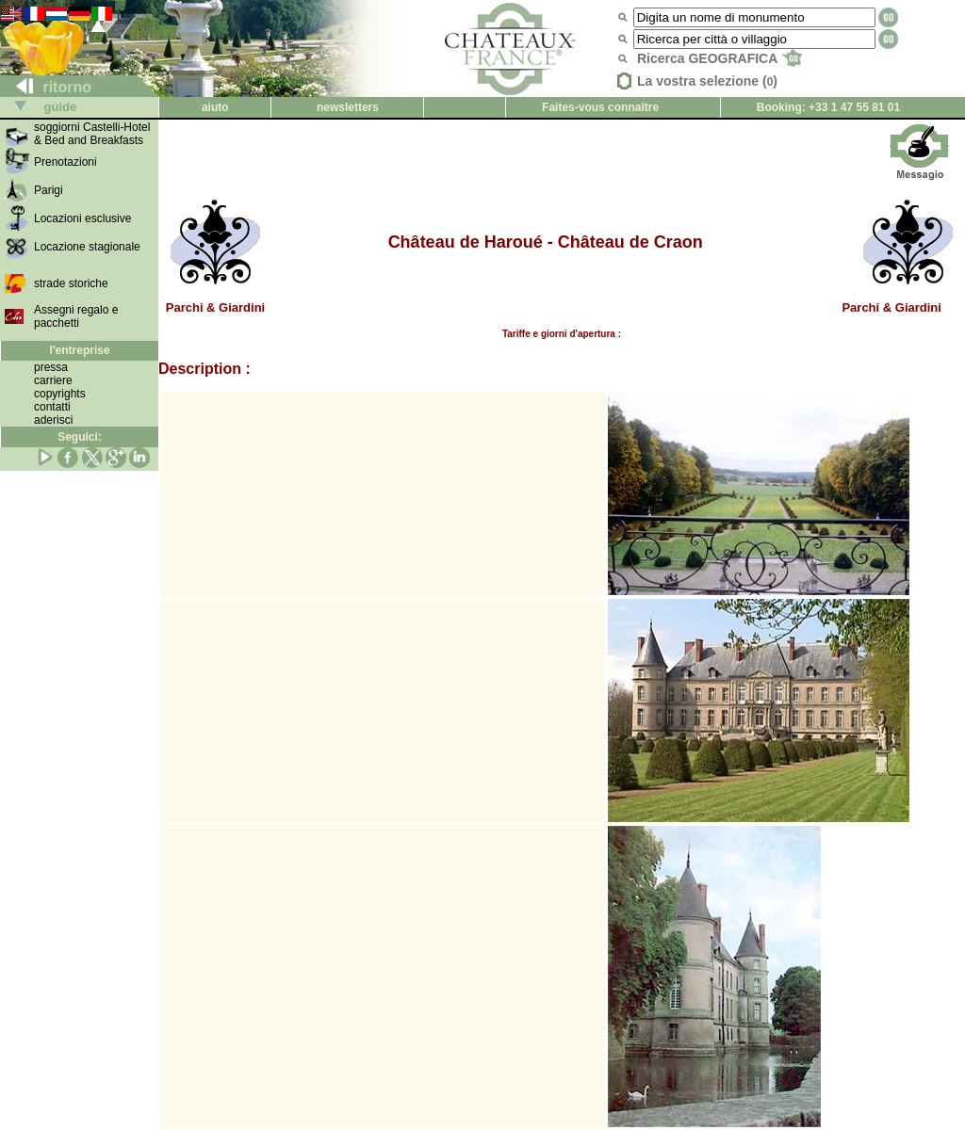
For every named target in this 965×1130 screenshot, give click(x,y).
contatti (52, 406)
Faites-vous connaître (600, 107)
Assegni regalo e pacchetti (76, 316)
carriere (53, 380)
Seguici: (79, 437)
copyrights (60, 393)
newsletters (348, 107)
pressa (51, 367)
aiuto (215, 107)
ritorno (46, 87)
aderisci (53, 420)
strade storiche (71, 283)
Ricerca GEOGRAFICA (719, 58)
